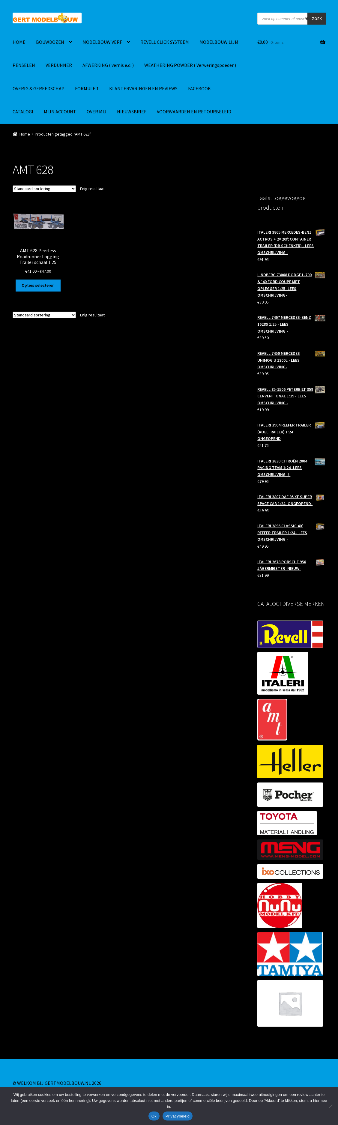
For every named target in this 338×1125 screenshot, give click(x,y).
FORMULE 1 (87, 88)
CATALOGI (23, 112)
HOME (19, 42)
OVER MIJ (96, 112)
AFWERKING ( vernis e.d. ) (108, 65)
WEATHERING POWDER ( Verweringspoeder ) (190, 65)
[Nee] (331, 1106)
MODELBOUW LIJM (218, 42)
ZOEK (317, 18)
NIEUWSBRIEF (131, 112)
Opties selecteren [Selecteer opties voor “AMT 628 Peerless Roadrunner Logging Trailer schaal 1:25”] (38, 285)
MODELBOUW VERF (102, 42)
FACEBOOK (199, 88)
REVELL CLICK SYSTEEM (164, 42)
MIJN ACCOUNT (60, 112)
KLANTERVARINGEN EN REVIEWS (143, 88)
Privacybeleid (178, 1116)
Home (24, 134)
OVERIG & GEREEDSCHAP (38, 88)
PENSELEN (24, 65)
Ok (154, 1116)
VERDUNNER (59, 65)
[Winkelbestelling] (44, 188)
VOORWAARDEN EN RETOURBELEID (194, 112)
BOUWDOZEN (50, 42)
